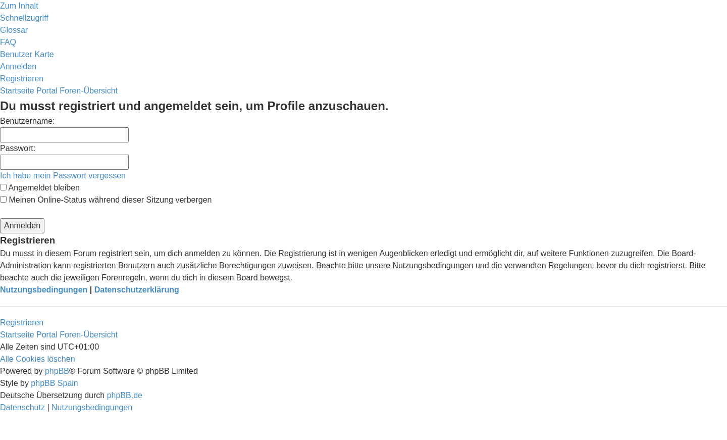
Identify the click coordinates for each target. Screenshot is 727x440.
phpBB (57, 371)
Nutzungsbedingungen (43, 289)
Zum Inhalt (19, 6)
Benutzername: (27, 121)
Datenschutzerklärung (136, 289)
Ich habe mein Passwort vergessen (63, 175)
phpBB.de (124, 395)
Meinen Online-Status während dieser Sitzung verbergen (106, 199)
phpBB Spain (54, 383)
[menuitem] (14, 30)
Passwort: (17, 148)
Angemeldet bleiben (40, 187)
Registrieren (21, 322)
